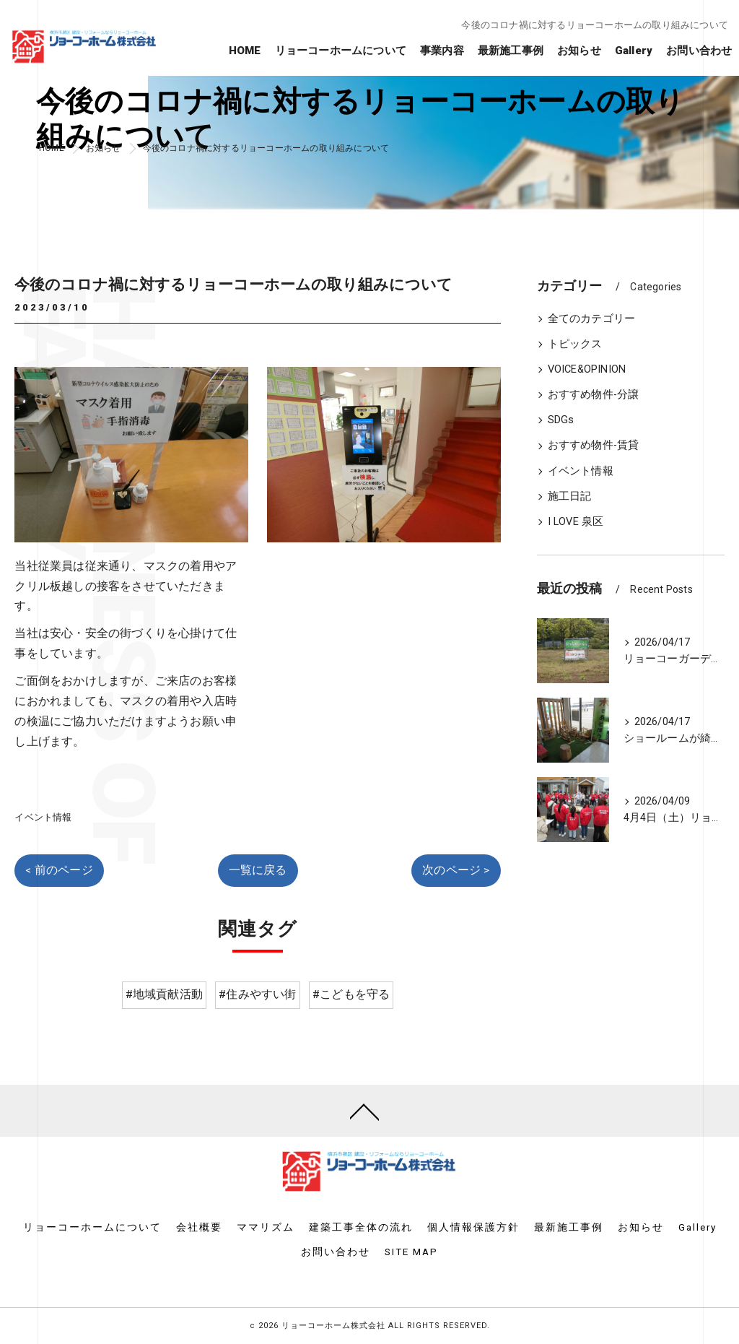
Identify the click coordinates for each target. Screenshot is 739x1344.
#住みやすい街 (257, 994)
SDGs (561, 420)
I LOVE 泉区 (576, 522)
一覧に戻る (258, 870)
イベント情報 (42, 817)
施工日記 (570, 496)
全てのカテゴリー (592, 319)
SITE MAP (411, 1251)
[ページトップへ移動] (364, 1110)
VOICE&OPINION (587, 369)
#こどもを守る (351, 994)
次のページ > (455, 870)
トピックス (575, 344)
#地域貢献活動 (164, 994)
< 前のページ (58, 870)
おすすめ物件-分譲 (593, 395)
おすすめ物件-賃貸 (593, 445)
